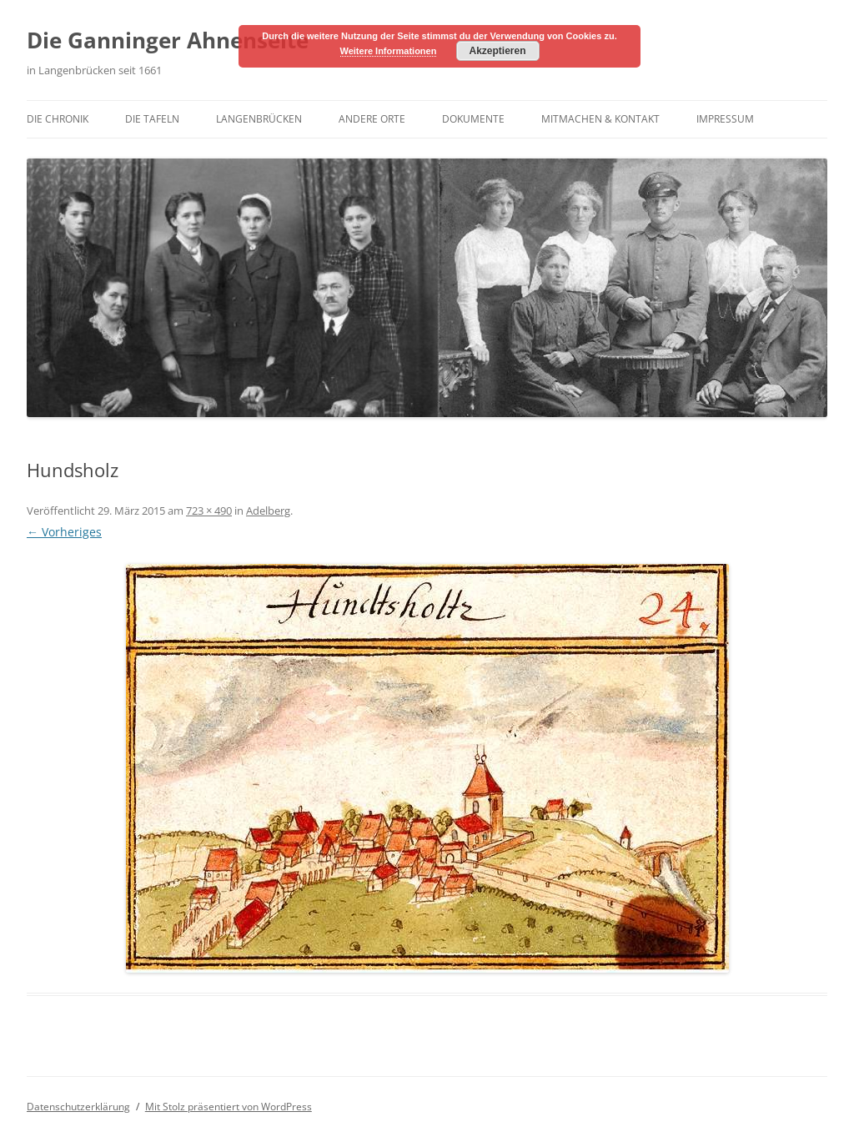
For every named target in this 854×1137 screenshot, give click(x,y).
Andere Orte (372, 119)
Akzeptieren (497, 51)
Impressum (725, 119)
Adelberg (268, 510)
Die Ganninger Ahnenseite (168, 40)
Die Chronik (57, 119)
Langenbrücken (259, 119)
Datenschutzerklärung (78, 1106)
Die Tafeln (152, 119)
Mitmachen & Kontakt (600, 119)
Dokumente (473, 119)
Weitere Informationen (388, 51)
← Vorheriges (64, 532)
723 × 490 (209, 510)
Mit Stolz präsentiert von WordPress (228, 1106)
